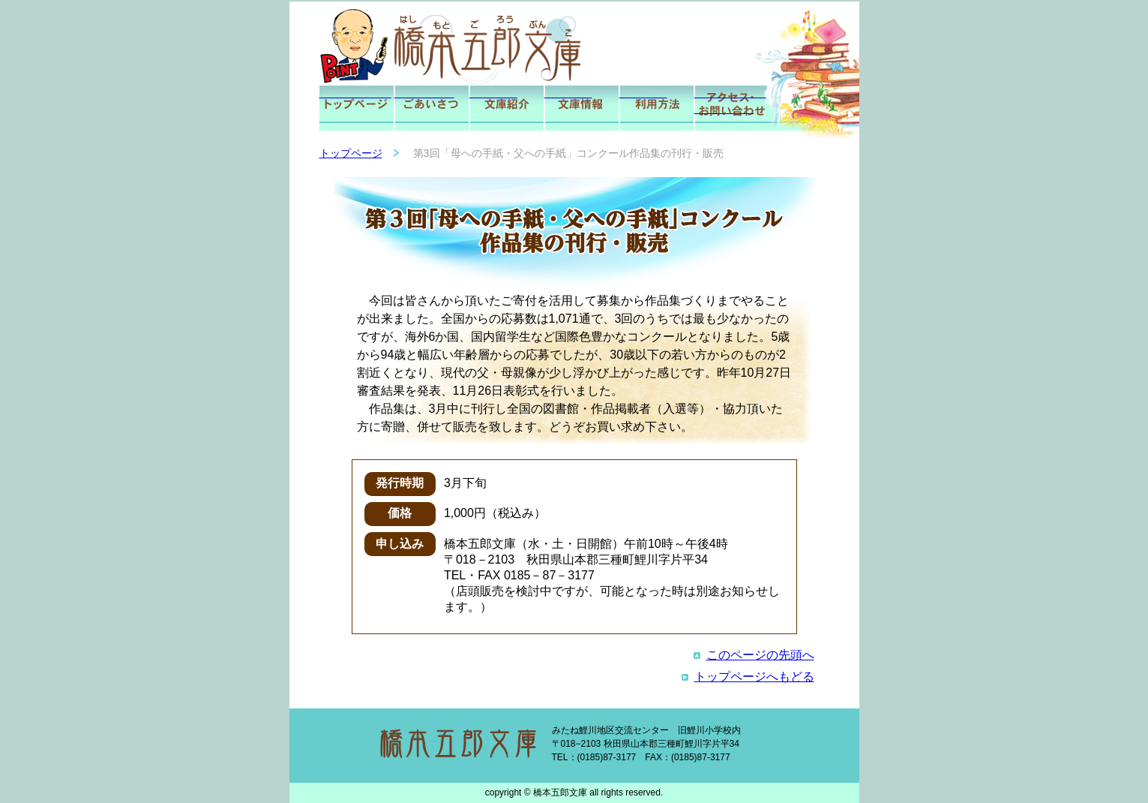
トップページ (350, 153)
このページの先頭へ (754, 654)
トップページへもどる (748, 676)
